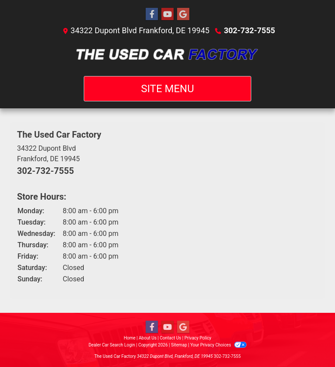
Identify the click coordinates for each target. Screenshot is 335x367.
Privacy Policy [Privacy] (198, 338)
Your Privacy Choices (218, 345)
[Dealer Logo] (167, 56)
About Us (148, 338)
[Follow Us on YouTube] (167, 14)
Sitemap (179, 345)
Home (130, 338)
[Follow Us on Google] (183, 14)
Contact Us (170, 338)
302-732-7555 (249, 30)
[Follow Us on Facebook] (152, 14)
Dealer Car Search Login (112, 345)
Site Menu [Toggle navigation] (167, 89)
